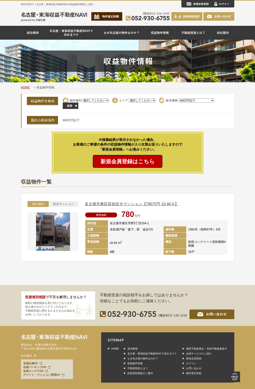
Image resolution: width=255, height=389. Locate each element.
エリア (123, 100)
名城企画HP (30, 363)
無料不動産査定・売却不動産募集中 (206, 348)
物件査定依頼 (193, 373)
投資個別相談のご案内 (140, 373)
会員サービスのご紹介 (199, 353)
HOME (25, 87)
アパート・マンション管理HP (41, 374)
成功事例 (132, 348)
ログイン (191, 363)
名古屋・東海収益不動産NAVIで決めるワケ (152, 353)
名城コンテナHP (33, 371)
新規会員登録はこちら (128, 161)
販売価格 (172, 100)
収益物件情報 (135, 363)
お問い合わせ (193, 368)
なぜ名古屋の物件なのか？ (142, 358)
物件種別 (76, 100)
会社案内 (26, 355)
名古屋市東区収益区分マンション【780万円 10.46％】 (132, 204)
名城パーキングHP (34, 367)
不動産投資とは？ (137, 368)
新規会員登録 (193, 358)
